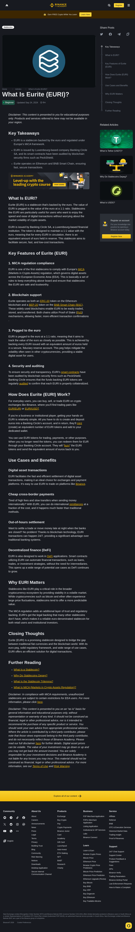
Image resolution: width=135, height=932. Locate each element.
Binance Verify (115, 873)
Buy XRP (87, 890)
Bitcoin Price (88, 858)
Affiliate (112, 816)
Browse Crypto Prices (92, 854)
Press (33, 831)
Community (36, 853)
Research (61, 864)
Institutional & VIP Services (94, 830)
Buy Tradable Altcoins (92, 901)
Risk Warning (36, 857)
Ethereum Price (89, 862)
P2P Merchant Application (93, 816)
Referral (112, 820)
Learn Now (85, 14)
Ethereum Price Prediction (94, 875)
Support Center (115, 855)
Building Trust (37, 846)
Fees (111, 865)
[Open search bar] (108, 5)
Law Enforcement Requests (120, 884)
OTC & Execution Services (120, 827)
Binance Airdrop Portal (118, 880)
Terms (33, 838)
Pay (59, 824)
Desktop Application (39, 868)
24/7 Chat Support (116, 852)
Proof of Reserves (116, 838)
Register (118, 5)
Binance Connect (90, 837)
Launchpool (62, 846)
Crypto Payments (64, 827)
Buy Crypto (61, 820)
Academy (61, 838)
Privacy (34, 842)
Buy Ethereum (89, 897)
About (33, 816)
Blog (33, 849)
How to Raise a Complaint (120, 887)
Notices (34, 860)
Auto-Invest (62, 849)
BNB (111, 824)
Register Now (116, 236)
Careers (34, 820)
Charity (60, 868)
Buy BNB (87, 886)
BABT (59, 860)
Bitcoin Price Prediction (92, 872)
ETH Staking (62, 853)
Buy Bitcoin (87, 883)
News (33, 827)
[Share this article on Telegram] (119, 34)
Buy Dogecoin (89, 894)
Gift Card (61, 842)
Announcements (38, 824)
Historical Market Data (118, 831)
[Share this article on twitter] (101, 34)
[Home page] (58, 5)
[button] (128, 5)
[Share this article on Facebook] (110, 34)
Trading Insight (115, 835)
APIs (111, 869)
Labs (85, 834)
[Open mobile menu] (129, 5)
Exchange (61, 816)
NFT (59, 857)
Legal (33, 835)
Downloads (35, 864)
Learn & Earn (88, 850)
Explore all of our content (67, 796)
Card (59, 835)
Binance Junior (63, 831)
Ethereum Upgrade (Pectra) (94, 879)
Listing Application (90, 826)
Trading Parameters (117, 876)
